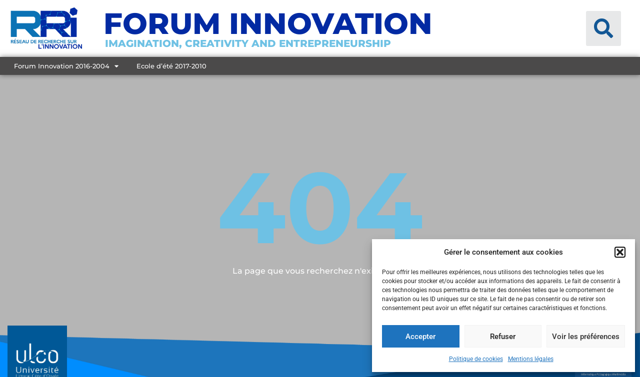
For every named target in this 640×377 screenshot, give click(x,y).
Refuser (503, 336)
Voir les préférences (586, 336)
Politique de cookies (476, 359)
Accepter (421, 336)
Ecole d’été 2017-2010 (171, 66)
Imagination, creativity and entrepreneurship (248, 43)
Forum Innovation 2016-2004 (66, 66)
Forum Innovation (268, 23)
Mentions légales (531, 359)
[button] (620, 252)
